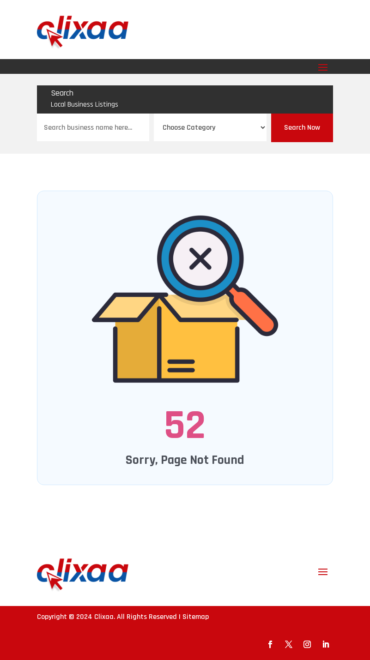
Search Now (302, 127)
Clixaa (104, 617)
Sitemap (195, 617)
